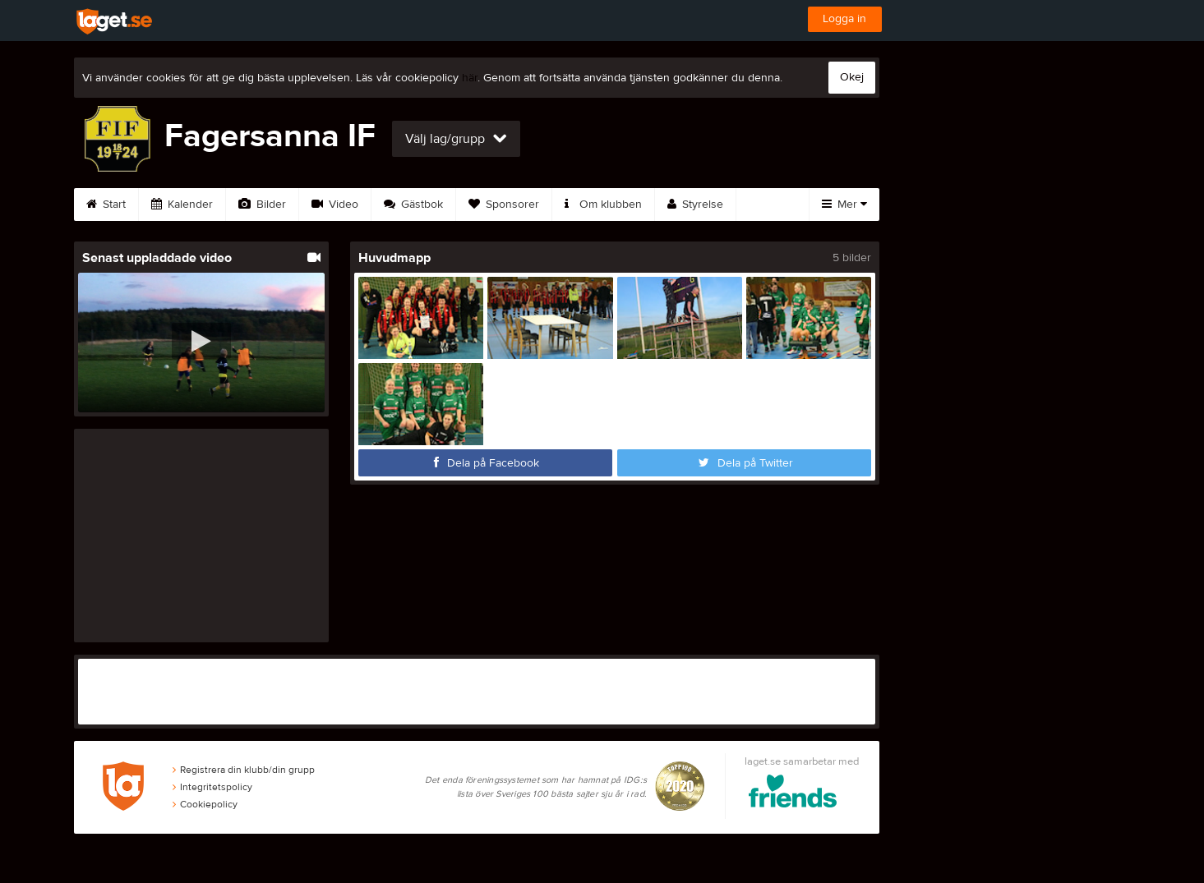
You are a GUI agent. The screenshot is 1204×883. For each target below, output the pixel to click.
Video (334, 204)
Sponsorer (503, 204)
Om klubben (603, 204)
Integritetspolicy (212, 786)
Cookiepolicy (205, 804)
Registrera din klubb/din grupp (244, 769)
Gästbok (413, 204)
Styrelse (695, 204)
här (469, 78)
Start (106, 204)
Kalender (182, 204)
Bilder (262, 204)
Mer (844, 204)
